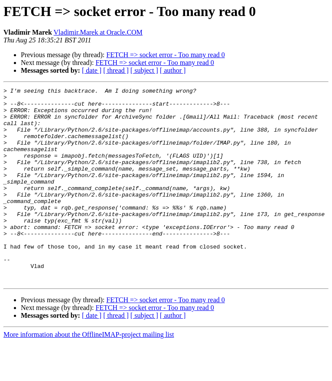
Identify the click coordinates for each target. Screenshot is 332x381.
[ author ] (173, 70)
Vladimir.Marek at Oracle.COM (98, 32)
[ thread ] (116, 70)
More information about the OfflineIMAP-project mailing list (88, 373)
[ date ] (91, 70)
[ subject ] (144, 70)
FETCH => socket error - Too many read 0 (165, 54)
